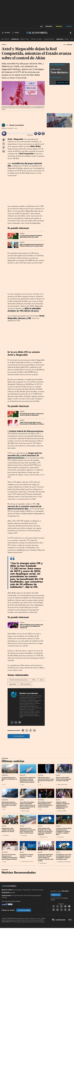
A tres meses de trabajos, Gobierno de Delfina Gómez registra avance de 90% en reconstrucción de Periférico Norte (28, 805)
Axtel (41, 680)
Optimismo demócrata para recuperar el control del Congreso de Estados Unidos (9, 804)
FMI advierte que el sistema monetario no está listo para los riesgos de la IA (46, 780)
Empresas (4, 44)
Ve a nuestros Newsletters (55, 77)
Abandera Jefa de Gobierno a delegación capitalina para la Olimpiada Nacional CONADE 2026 (63, 805)
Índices (66, 39)
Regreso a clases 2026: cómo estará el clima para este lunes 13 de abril (63, 779)
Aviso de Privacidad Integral (32, 895)
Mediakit (12, 892)
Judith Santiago (61, 836)
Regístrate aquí (56, 894)
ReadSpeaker (30, 134)
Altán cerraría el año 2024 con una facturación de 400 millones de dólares (32, 423)
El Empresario (26, 890)
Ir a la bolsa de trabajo (24, 910)
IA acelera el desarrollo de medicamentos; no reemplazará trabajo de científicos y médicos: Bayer (64, 831)
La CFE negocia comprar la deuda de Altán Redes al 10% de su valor (31, 236)
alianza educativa (49, 39)
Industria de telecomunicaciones (18, 680)
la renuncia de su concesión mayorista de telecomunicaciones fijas (24, 506)
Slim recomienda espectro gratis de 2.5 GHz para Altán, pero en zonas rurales (32, 245)
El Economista (17, 890)
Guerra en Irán (24, 39)
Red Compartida (25, 684)
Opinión (40, 826)
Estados (4, 826)
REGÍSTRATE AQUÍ (62, 82)
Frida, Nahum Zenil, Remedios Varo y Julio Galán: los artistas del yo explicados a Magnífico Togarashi (45, 831)
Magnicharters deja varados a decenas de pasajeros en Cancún (8, 830)
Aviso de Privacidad (17, 895)
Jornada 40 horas (36, 39)
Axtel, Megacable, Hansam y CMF (26, 317)
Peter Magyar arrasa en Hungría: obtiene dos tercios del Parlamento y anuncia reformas (45, 804)
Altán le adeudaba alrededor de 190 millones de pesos (24, 309)
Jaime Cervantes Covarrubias (27, 861)
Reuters (23, 784)
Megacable (12, 684)
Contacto (4, 897)
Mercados (22, 775)
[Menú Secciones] (6, 32)
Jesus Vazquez (6, 835)
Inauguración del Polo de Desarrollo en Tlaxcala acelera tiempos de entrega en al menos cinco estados (46, 857)
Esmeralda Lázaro (43, 863)
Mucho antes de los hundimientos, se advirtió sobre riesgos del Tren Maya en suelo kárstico (28, 831)
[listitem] (4, 133)
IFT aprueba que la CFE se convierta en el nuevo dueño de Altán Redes (32, 414)
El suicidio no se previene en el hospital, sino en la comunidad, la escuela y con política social (64, 857)
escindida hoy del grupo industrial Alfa (25, 164)
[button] (59, 120)
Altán (33, 680)
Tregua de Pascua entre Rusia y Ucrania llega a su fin (9, 779)
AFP (4, 784)
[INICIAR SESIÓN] (70, 32)
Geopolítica (5, 775)
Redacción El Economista (62, 784)
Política (58, 775)
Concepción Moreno (44, 836)
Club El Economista (37, 890)
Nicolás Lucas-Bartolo (17, 125)
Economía (40, 775)
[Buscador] (15, 32)
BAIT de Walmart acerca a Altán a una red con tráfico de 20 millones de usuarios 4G (31, 626)
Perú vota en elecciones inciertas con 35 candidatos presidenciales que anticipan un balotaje (10, 857)
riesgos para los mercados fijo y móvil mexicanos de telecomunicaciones (25, 455)
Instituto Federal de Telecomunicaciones (26, 431)
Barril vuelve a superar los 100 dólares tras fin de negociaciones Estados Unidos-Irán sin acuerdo (28, 780)
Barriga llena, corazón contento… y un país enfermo (26, 856)
